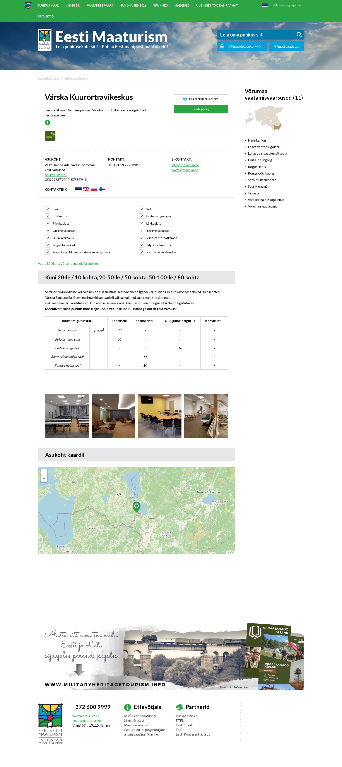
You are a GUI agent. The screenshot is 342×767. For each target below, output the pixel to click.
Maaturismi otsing (76, 78)
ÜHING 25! (72, 5)
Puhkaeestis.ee (187, 716)
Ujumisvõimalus (63, 238)
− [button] (44, 479)
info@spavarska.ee (185, 165)
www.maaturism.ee (85, 716)
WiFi (149, 209)
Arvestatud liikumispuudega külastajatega (81, 252)
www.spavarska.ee (184, 170)
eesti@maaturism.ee (87, 720)
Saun (56, 209)
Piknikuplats (61, 223)
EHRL (180, 730)
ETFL (180, 720)
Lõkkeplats (153, 223)
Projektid (46, 16)
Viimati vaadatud (286, 46)
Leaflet (230, 552)
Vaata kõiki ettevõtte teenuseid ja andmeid (68, 263)
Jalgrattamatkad (64, 245)
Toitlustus (60, 216)
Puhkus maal (48, 5)
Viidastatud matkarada (161, 238)
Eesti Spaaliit (185, 725)
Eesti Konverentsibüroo (193, 734)
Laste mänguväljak (158, 216)
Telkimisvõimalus (157, 230)
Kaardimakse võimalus (161, 252)
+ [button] (44, 472)
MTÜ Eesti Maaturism (140, 716)
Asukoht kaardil (56, 175)
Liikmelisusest (134, 720)
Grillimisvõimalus (64, 230)
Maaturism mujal (136, 725)
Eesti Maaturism (48, 78)
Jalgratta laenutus (158, 245)
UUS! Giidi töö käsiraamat (217, 5)
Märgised (182, 5)
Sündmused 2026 (133, 5)
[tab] (274, 140)
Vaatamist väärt (100, 5)
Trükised (160, 5)
